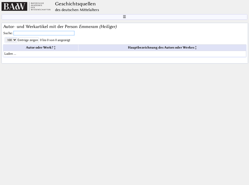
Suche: (8, 33)
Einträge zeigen (27, 40)
